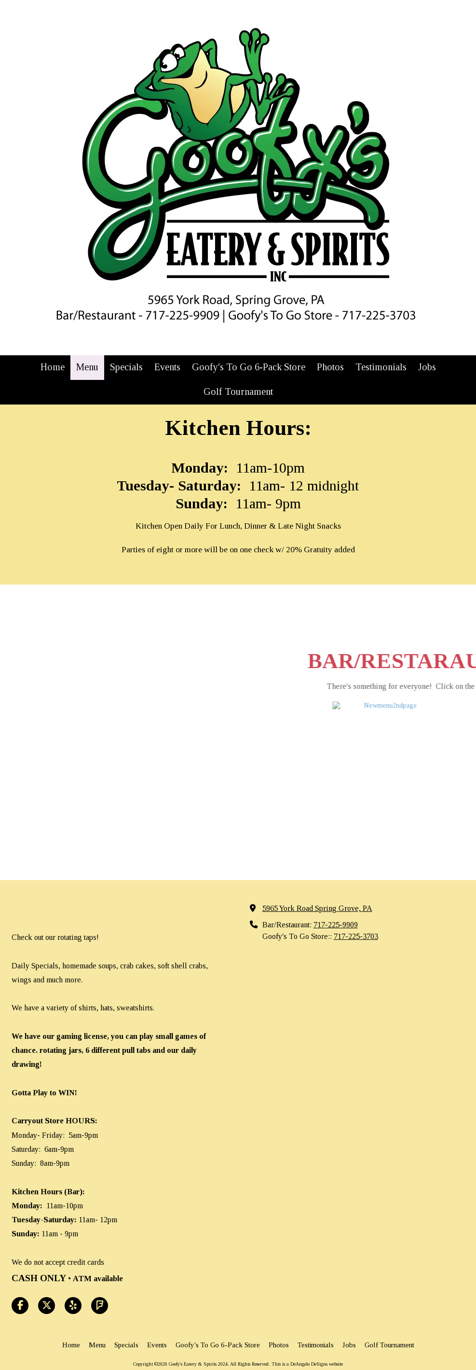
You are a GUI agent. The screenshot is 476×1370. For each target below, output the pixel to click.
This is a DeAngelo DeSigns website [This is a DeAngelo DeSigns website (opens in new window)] (307, 1328)
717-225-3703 (356, 900)
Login (238, 1343)
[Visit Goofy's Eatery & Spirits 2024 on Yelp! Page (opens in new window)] (73, 1269)
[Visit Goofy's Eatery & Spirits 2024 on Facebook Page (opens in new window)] (20, 1269)
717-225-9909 (335, 889)
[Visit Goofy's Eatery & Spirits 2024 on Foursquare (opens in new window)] (99, 1269)
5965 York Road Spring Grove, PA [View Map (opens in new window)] (317, 872)
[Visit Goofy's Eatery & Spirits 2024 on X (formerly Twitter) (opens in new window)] (46, 1269)
